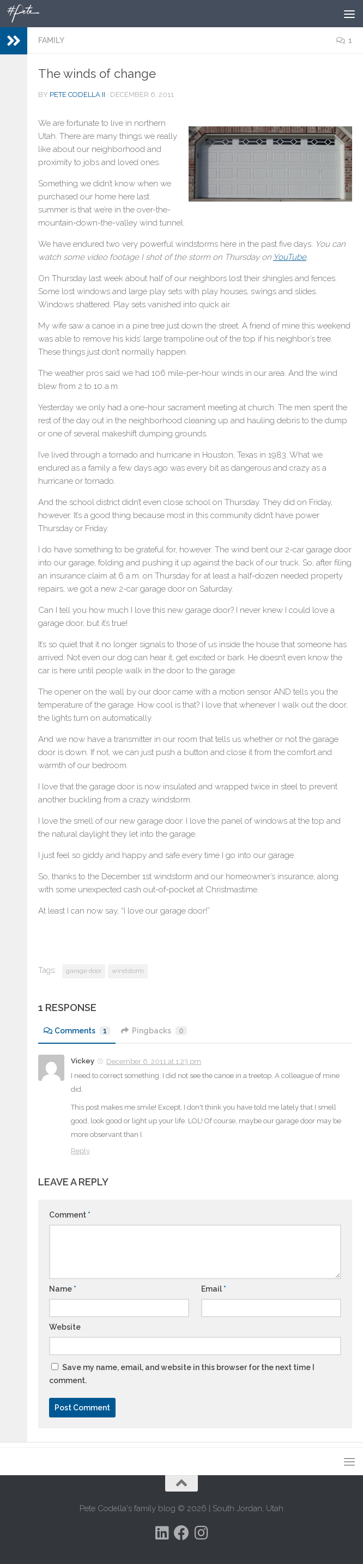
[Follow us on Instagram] (201, 1533)
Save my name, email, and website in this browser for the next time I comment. (181, 1374)
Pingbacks (154, 1030)
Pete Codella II (77, 94)
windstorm (128, 971)
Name (62, 1289)
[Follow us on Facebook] (181, 1533)
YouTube (289, 257)
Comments (77, 1030)
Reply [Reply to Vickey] (80, 1151)
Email (213, 1289)
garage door (83, 971)
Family (51, 40)
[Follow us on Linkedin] (162, 1533)
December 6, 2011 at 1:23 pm (153, 1061)
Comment (69, 1214)
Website (65, 1327)
